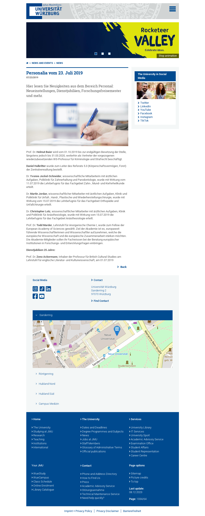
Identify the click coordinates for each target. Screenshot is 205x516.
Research (38, 436)
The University (41, 428)
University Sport (139, 436)
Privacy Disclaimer (107, 511)
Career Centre (138, 456)
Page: (132, 499)
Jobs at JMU (88, 440)
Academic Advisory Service (146, 440)
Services (135, 419)
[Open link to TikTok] (42, 289)
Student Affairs (139, 448)
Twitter (144, 102)
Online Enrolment (43, 486)
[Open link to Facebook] (36, 296)
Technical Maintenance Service (100, 494)
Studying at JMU (42, 432)
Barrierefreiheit (132, 511)
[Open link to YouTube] (42, 296)
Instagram (146, 117)
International (40, 448)
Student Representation (144, 452)
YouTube (145, 109)
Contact (98, 280)
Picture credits (138, 478)
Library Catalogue (43, 490)
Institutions (39, 444)
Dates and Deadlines (93, 428)
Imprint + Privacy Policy (78, 511)
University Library (140, 428)
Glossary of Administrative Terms (101, 448)
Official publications (93, 452)
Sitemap (135, 474)
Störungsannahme (92, 490)
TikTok (144, 120)
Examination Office (141, 444)
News (59, 63)
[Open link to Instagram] (36, 289)
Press (84, 482)
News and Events (42, 63)
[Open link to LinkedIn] (49, 289)
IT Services (136, 432)
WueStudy (39, 474)
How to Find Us (90, 478)
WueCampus (40, 478)
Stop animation (168, 55)
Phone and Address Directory (98, 474)
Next (171, 40)
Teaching (38, 440)
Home (36, 419)
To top (133, 482)
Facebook (146, 113)
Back (123, 266)
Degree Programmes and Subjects (102, 432)
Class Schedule (42, 482)
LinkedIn (145, 106)
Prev (33, 40)
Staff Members (90, 444)
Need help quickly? (92, 498)
